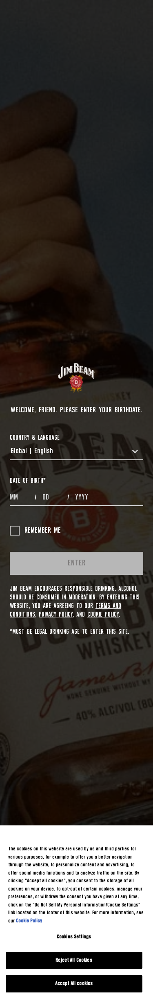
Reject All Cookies (73, 960)
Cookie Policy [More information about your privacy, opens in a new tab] (29, 921)
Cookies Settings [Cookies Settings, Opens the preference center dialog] (74, 937)
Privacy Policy (56, 614)
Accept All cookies (74, 983)
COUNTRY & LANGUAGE (35, 437)
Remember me (35, 531)
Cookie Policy (103, 614)
